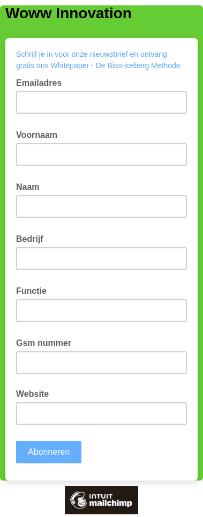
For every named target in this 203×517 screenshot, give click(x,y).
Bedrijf (33, 238)
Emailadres (42, 82)
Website (32, 393)
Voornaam (40, 134)
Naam (31, 186)
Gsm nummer (47, 342)
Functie (34, 290)
